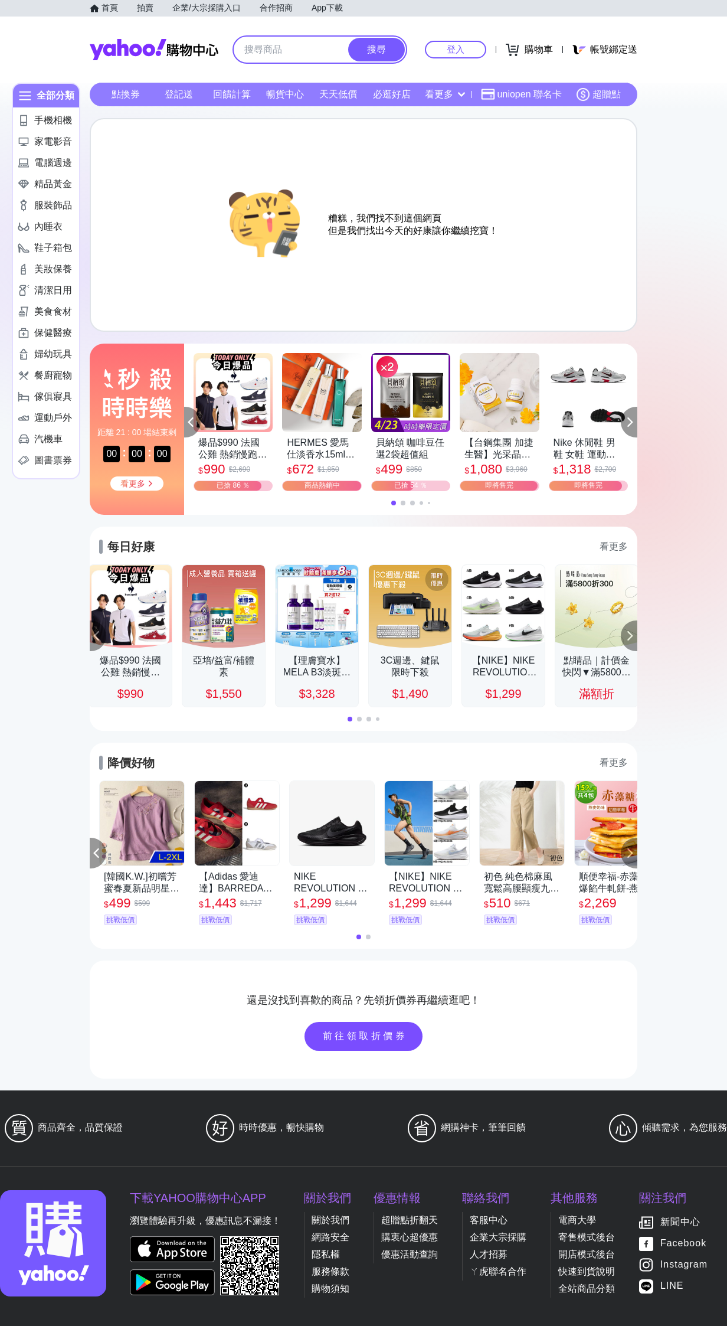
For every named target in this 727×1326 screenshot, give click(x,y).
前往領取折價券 (365, 1036)
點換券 (126, 94)
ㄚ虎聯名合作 (498, 1271)
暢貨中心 (285, 94)
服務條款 (330, 1271)
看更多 (445, 94)
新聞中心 (680, 1222)
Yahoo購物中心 (154, 49)
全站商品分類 (586, 1288)
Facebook (683, 1244)
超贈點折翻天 (409, 1220)
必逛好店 (392, 94)
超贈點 (598, 94)
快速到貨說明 (586, 1271)
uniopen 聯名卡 (521, 94)
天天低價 (338, 94)
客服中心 (488, 1220)
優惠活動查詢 (409, 1254)
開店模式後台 (586, 1254)
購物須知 (330, 1288)
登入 (455, 49)
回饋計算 (232, 94)
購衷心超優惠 (409, 1237)
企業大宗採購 (498, 1237)
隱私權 (326, 1254)
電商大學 (577, 1220)
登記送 (179, 94)
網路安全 (330, 1237)
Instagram (684, 1265)
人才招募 (488, 1254)
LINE (672, 1286)
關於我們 (330, 1220)
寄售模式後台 (586, 1237)
